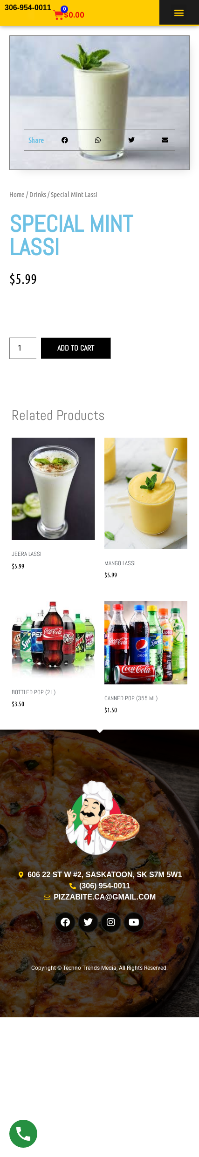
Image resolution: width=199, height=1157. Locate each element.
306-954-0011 (28, 7)
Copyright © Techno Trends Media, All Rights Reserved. (99, 968)
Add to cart (75, 348)
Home (17, 194)
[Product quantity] (22, 348)
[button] (178, 11)
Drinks (37, 194)
